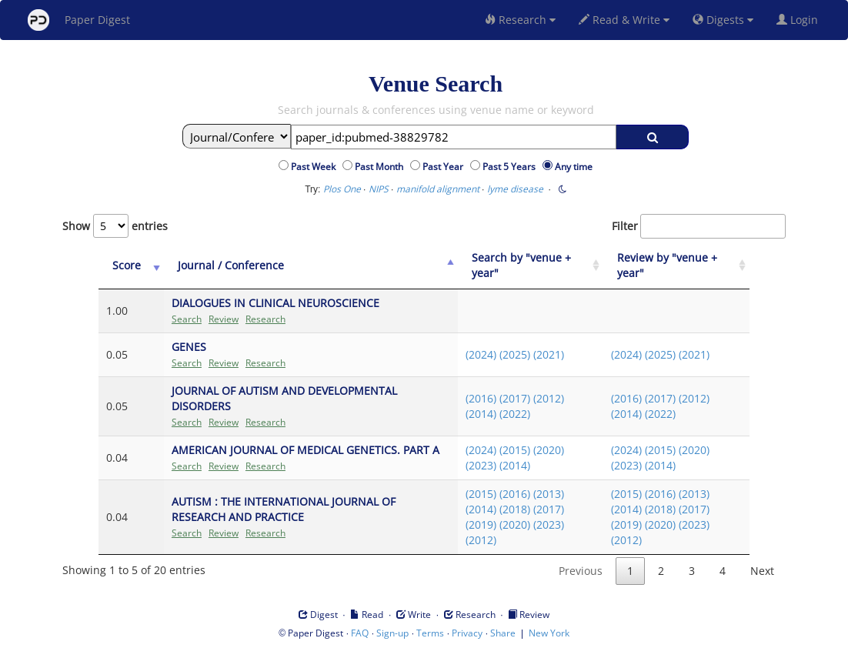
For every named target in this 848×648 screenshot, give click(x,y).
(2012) (548, 398)
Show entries (115, 226)
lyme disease (515, 188)
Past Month (381, 167)
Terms (430, 633)
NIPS (379, 188)
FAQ (360, 633)
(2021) (548, 354)
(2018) (514, 509)
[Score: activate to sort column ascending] (131, 265)
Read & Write (624, 19)
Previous (581, 570)
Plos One (342, 188)
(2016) (481, 398)
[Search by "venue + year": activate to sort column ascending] (531, 265)
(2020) (548, 450)
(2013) (548, 493)
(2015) (514, 450)
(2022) (514, 413)
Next (762, 570)
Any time (574, 167)
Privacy (467, 633)
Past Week (315, 167)
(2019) (481, 524)
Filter (699, 226)
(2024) (481, 354)
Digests (723, 19)
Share (503, 633)
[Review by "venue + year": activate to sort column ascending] (676, 265)
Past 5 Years (511, 167)
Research (520, 19)
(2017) (514, 398)
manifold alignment (437, 188)
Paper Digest (79, 20)
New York (549, 633)
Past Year (445, 167)
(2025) (514, 354)
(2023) (481, 465)
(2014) (481, 413)
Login (800, 19)
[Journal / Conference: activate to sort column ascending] (311, 265)
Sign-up (392, 633)
